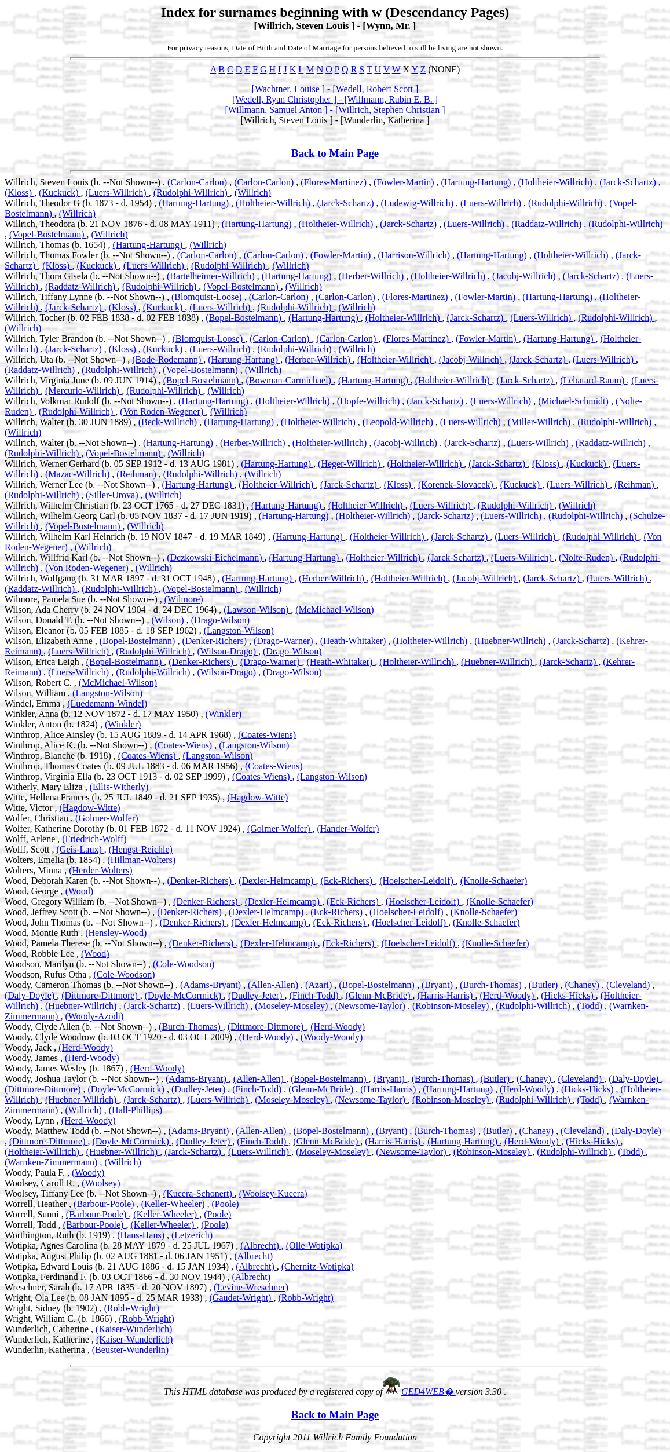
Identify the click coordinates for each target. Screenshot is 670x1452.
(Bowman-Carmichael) (290, 380)
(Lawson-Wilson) (257, 610)
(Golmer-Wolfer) (106, 818)
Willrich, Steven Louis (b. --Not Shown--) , (86, 182)
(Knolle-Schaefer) (494, 881)
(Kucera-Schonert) (199, 1193)
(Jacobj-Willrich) (525, 276)
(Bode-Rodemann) (167, 359)
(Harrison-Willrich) (415, 255)
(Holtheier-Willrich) (556, 182)
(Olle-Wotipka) (314, 1245)
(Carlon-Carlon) (198, 182)
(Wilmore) (183, 599)
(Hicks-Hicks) (568, 995)
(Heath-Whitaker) (354, 641)
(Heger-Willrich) (350, 464)
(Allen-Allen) (274, 985)
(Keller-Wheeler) (174, 1204)
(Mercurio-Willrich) (83, 391)
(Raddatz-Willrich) (547, 224)
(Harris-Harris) (446, 995)
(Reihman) (137, 474)
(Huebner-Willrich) (511, 641)
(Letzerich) (192, 1235)
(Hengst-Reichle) (141, 849)
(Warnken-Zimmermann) (52, 1162)
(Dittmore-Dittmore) (100, 995)
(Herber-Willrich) (373, 276)
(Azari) (319, 985)
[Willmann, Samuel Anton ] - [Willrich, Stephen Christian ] (335, 110)
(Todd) (591, 1006)
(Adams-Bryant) (211, 985)
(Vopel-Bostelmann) (47, 234)
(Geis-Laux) (80, 849)
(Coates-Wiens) (267, 735)
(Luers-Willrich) (117, 192)
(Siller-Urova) (113, 495)
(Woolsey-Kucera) (273, 1193)
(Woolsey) (101, 1183)
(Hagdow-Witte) (257, 797)
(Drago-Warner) (285, 641)
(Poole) (225, 1204)
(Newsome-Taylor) (371, 1006)
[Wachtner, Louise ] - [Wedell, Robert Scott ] (335, 89)
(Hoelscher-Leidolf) (417, 881)
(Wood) (79, 891)
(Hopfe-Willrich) (369, 401)
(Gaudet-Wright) (242, 1298)
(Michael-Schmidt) (574, 401)
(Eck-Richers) (347, 881)
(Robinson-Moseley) (451, 1006)
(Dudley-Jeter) (256, 995)
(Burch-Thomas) (492, 985)
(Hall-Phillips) (135, 1110)
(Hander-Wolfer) (348, 828)
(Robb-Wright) (305, 1298)
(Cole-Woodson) (183, 964)
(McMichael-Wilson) (334, 610)
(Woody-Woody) (332, 1037)
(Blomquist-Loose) (207, 297)
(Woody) (88, 1172)
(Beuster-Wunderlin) (130, 1350)
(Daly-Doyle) (31, 995)
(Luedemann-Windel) (107, 703)
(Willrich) (253, 192)
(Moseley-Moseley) (292, 1006)
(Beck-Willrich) (169, 422)
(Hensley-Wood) (116, 933)
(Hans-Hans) (142, 1235)
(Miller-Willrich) (540, 422)
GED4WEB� (428, 1391)
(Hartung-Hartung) (477, 182)
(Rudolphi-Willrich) (191, 192)
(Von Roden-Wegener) (163, 411)
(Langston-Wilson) (239, 630)
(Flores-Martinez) (335, 182)
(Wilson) (168, 620)
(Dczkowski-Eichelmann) (215, 557)
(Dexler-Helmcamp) (277, 881)
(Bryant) (438, 985)
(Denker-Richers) (215, 641)
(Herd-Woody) (507, 995)
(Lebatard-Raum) (593, 380)
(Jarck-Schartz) (628, 182)
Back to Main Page (335, 153)
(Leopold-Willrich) (399, 422)
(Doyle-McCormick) (184, 995)
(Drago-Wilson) (220, 620)
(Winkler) (223, 714)
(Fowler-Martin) (405, 182)
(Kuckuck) (59, 192)
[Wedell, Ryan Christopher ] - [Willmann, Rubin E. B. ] (335, 99)
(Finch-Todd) (315, 995)
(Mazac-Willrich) (78, 474)
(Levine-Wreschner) (251, 1287)
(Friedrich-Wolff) (94, 839)
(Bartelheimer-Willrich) (212, 276)
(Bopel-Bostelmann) (245, 318)
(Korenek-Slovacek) (457, 484)
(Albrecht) (260, 1245)
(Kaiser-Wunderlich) (134, 1329)
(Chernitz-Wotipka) (317, 1266)
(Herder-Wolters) (100, 870)
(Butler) (545, 985)
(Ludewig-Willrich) (418, 203)
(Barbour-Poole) (105, 1204)
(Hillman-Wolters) (141, 860)
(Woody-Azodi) (94, 1016)
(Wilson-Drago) (227, 651)
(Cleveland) (629, 985)
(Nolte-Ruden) (587, 557)
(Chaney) (583, 985)
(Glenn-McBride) (379, 995)
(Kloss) (19, 192)
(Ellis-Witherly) (119, 787)
